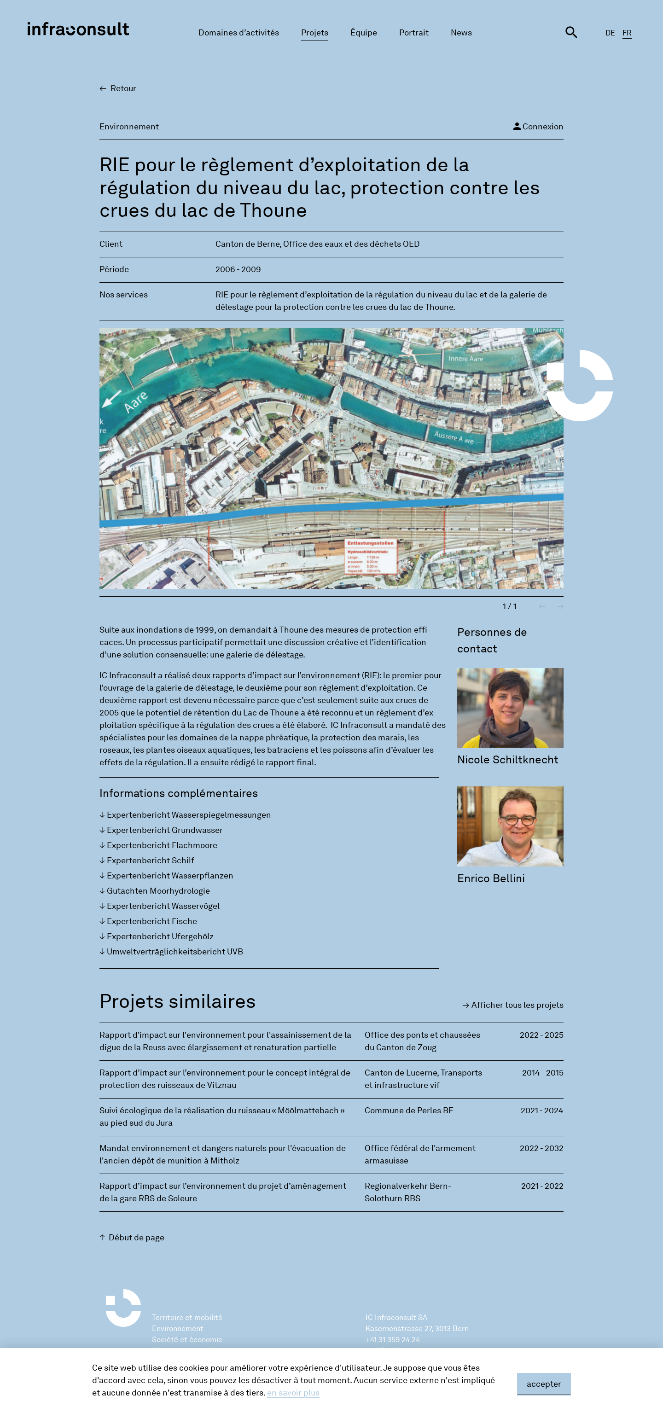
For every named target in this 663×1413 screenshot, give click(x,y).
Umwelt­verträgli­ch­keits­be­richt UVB (175, 952)
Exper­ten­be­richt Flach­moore (162, 845)
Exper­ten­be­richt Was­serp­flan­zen (170, 876)
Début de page (136, 1238)
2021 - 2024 (542, 1110)
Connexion (538, 126)
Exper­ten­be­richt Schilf (150, 860)
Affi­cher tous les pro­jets (517, 1005)
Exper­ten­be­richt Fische (152, 921)
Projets (314, 33)
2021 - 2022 (542, 1186)
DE (610, 33)
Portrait (414, 33)
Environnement (178, 1328)
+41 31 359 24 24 (393, 1339)
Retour (123, 88)
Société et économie (187, 1339)
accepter (544, 1384)
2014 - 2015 (543, 1073)
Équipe (363, 33)
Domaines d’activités (238, 33)
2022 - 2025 (542, 1035)
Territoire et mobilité (187, 1317)
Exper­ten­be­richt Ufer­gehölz (160, 936)
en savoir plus (293, 1393)
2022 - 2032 (542, 1148)
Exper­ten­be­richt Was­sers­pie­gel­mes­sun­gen (189, 815)
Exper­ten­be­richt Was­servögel (163, 906)
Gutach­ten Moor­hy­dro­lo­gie (158, 891)
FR (627, 33)
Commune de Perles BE (409, 1110)
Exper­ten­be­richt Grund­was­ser (165, 830)
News (461, 33)
